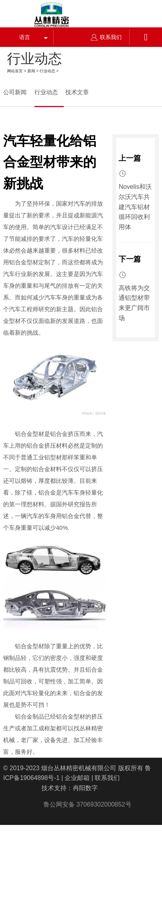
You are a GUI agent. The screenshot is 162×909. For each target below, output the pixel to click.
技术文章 (77, 92)
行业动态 (47, 71)
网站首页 (15, 71)
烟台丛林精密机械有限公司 (78, 768)
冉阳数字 (85, 788)
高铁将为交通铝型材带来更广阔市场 (134, 303)
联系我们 (106, 37)
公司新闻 (15, 92)
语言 (24, 37)
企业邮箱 (77, 778)
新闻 (31, 71)
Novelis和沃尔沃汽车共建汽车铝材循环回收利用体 (135, 206)
